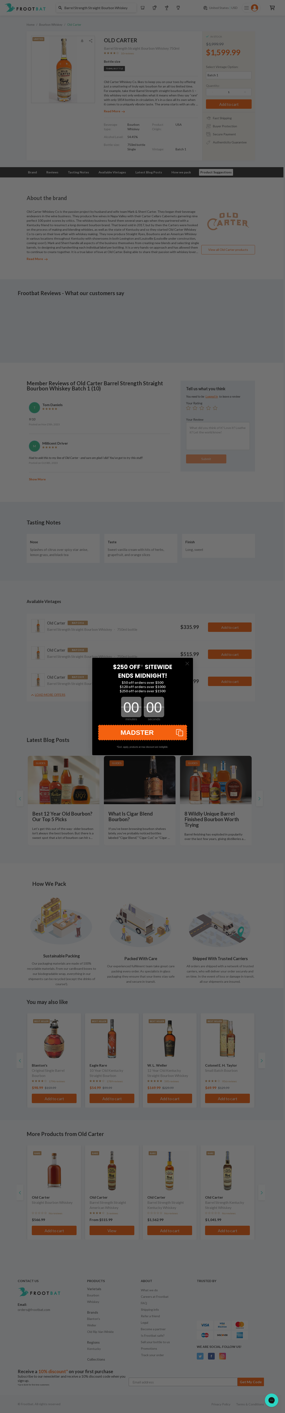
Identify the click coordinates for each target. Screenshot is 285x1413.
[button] (142, 732)
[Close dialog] (187, 663)
